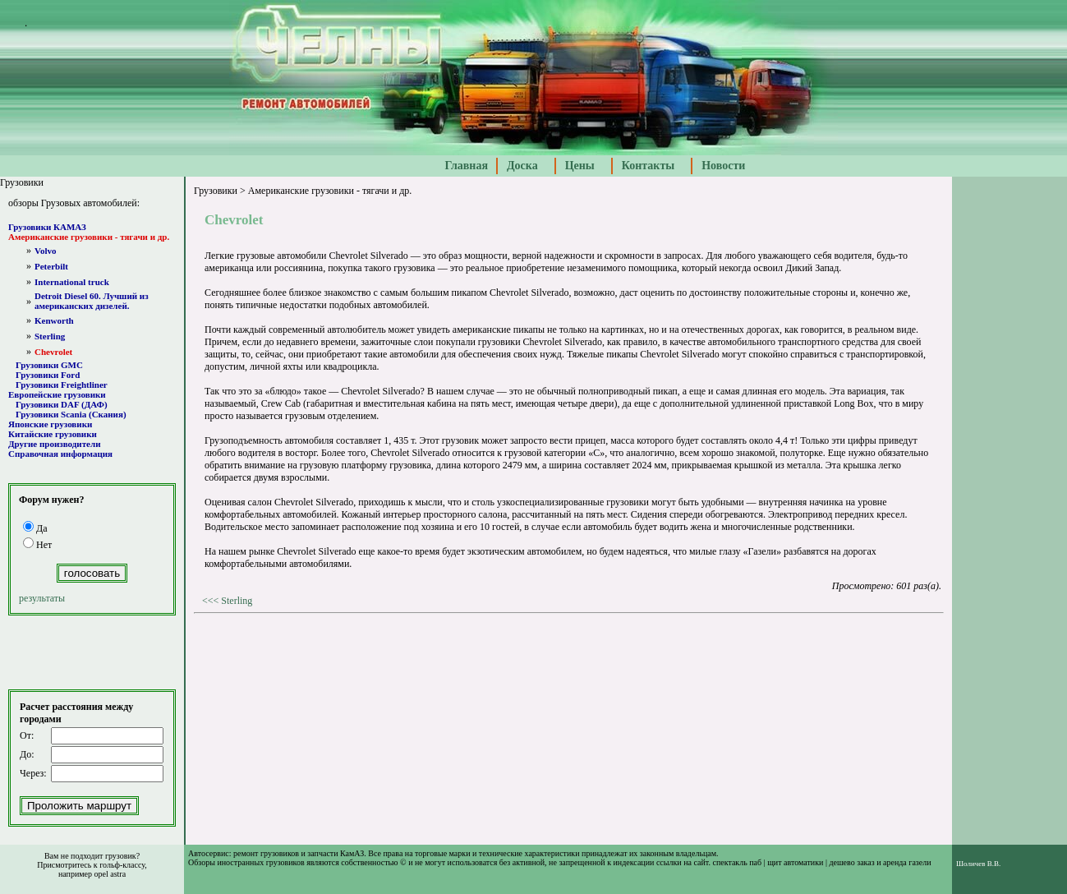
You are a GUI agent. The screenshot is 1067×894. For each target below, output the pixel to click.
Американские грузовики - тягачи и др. (88, 237)
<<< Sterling (227, 600)
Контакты (648, 165)
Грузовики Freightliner (62, 384)
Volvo (45, 251)
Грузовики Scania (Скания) (71, 414)
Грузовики (215, 190)
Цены (580, 165)
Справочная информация (60, 454)
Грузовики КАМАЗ (47, 227)
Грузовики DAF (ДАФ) (62, 404)
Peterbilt (51, 266)
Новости (723, 165)
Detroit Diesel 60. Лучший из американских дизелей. (91, 301)
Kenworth (54, 320)
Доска (522, 165)
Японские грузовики (50, 424)
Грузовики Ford (48, 375)
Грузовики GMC (49, 365)
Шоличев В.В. (978, 863)
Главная (466, 165)
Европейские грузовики (57, 394)
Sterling (49, 336)
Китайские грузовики (52, 434)
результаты (42, 598)
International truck (71, 282)
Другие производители (54, 444)
